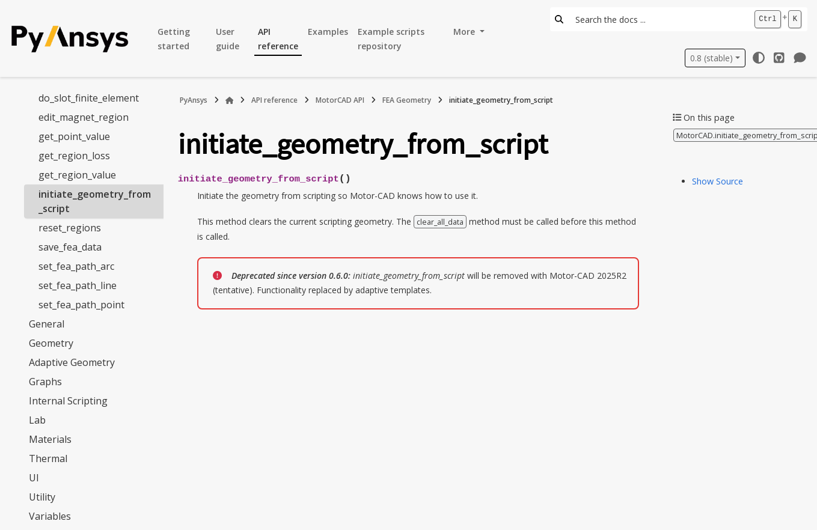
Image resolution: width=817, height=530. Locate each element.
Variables (50, 516)
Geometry (51, 343)
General (46, 323)
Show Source (717, 181)
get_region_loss (74, 155)
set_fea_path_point (81, 304)
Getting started (174, 39)
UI (34, 477)
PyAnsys (193, 100)
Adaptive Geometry (72, 362)
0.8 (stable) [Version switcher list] (711, 58)
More (465, 31)
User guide (227, 39)
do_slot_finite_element (88, 98)
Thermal (48, 458)
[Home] (229, 100)
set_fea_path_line (77, 285)
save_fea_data (70, 247)
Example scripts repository (391, 39)
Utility (42, 497)
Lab (37, 420)
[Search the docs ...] (658, 19)
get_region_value (77, 174)
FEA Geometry (406, 100)
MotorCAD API (340, 100)
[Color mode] (758, 57)
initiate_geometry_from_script (94, 201)
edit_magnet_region (83, 117)
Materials (50, 439)
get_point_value (74, 136)
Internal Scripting (68, 400)
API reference (278, 39)
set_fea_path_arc (76, 266)
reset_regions (69, 227)
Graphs (45, 381)
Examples (328, 31)
